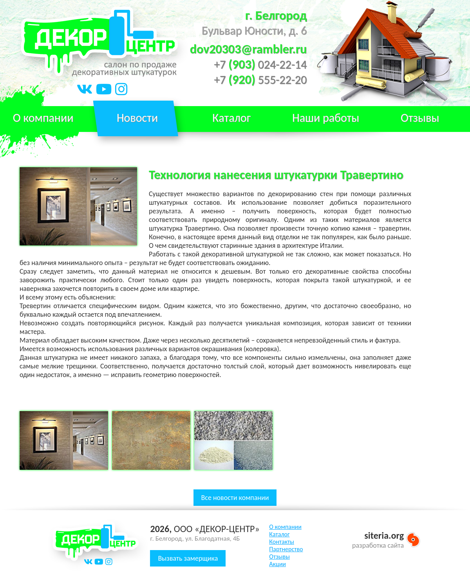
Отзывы (420, 117)
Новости (137, 117)
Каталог (279, 534)
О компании (285, 526)
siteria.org (384, 535)
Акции (277, 564)
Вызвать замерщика (188, 558)
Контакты (281, 541)
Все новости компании (235, 497)
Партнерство (286, 549)
